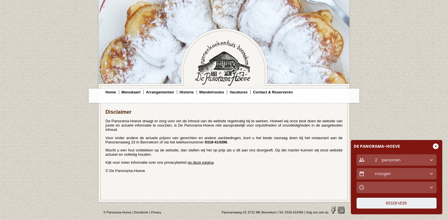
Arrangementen (160, 92)
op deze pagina (200, 162)
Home (110, 92)
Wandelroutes (211, 92)
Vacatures (238, 92)
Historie (186, 92)
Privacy (156, 212)
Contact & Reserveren (273, 92)
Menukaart (131, 92)
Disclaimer (141, 212)
